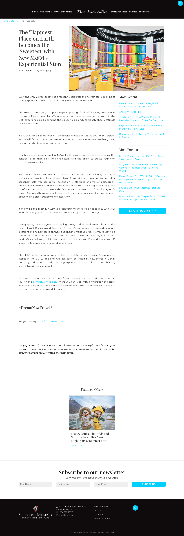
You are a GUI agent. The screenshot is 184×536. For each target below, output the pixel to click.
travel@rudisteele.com (69, 515)
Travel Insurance (104, 518)
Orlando (28, 70)
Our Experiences (119, 12)
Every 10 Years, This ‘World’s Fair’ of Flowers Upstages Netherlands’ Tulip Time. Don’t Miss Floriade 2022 (142, 179)
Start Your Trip (142, 210)
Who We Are (46, 12)
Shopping (47, 70)
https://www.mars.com (50, 321)
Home (35, 12)
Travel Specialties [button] (63, 12)
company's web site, (45, 281)
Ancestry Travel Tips (130, 112)
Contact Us (144, 12)
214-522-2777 (66, 512)
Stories (133, 12)
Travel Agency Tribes (106, 532)
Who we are (101, 506)
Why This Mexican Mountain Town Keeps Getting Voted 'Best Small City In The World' (141, 167)
